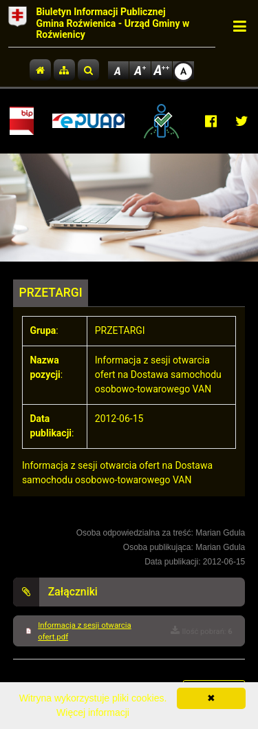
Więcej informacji (92, 712)
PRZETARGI (51, 292)
